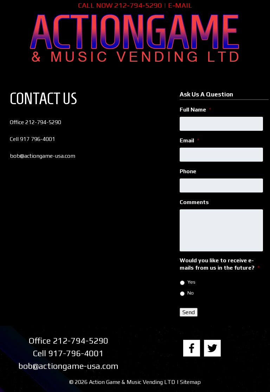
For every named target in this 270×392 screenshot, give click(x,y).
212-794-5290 (138, 5)
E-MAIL (180, 5)
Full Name (195, 109)
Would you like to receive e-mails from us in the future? (220, 264)
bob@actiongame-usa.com (42, 156)
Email (189, 140)
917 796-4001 (37, 139)
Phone (188, 171)
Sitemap (190, 382)
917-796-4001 (76, 353)
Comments (194, 202)
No (190, 293)
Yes (191, 282)
